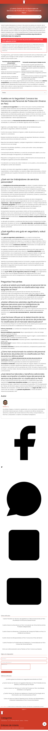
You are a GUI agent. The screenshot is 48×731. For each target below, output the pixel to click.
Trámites (26, 721)
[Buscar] (39, 16)
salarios (21, 721)
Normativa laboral (15, 721)
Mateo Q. (6, 407)
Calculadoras (4, 721)
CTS (9, 721)
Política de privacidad (6, 729)
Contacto (22, 729)
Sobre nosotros (15, 729)
